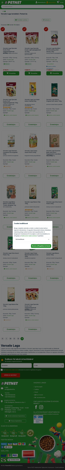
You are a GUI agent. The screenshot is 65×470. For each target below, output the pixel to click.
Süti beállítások (20, 239)
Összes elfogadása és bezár (41, 246)
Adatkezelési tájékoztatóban (29, 236)
